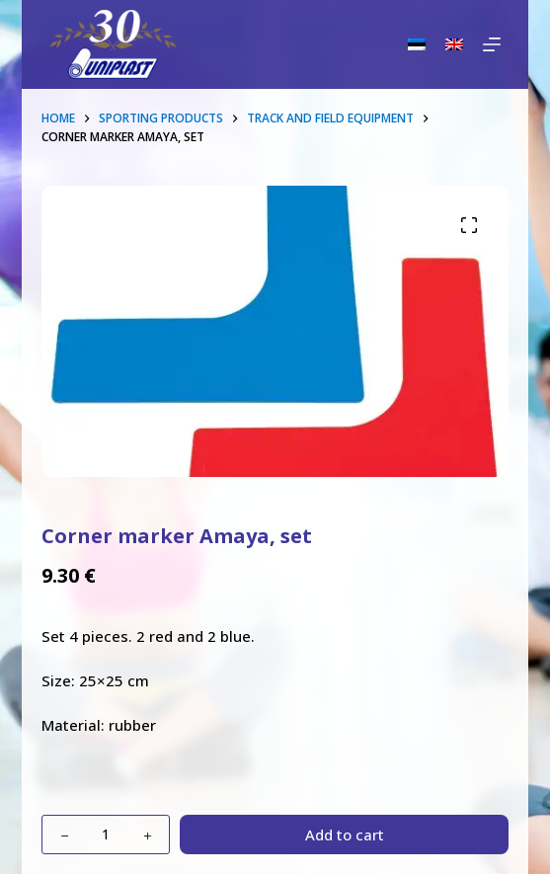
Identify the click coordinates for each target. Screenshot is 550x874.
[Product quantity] (105, 834)
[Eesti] (417, 44)
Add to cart (344, 834)
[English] (454, 44)
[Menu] (492, 44)
